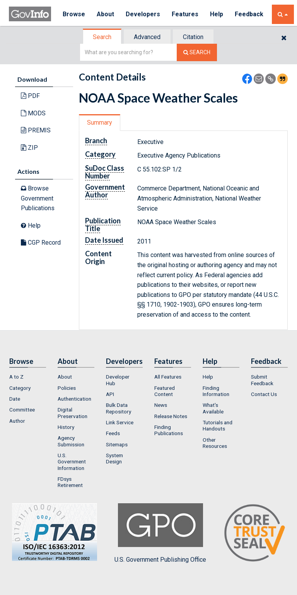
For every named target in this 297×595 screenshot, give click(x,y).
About (105, 14)
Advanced (147, 37)
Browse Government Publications (38, 198)
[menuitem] (27, 377)
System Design (114, 458)
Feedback (249, 14)
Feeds (113, 433)
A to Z (16, 377)
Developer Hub (118, 380)
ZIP (29, 147)
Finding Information (216, 391)
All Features (167, 377)
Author (17, 421)
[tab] (102, 37)
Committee (22, 409)
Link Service (119, 422)
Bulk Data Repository (118, 408)
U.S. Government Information (72, 461)
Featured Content (164, 391)
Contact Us (264, 394)
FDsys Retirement (70, 482)
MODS (33, 113)
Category (20, 388)
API (110, 394)
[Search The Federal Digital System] (197, 52)
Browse (74, 14)
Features (185, 14)
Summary (99, 122)
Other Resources (215, 443)
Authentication (74, 399)
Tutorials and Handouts (217, 425)
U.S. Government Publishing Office (160, 533)
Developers (143, 14)
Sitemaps (117, 444)
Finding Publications (168, 430)
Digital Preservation (72, 412)
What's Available (213, 408)
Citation (193, 37)
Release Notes (170, 416)
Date (14, 399)
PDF (30, 95)
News (160, 405)
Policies (67, 388)
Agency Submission (71, 441)
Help (216, 14)
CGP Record (41, 242)
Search (102, 37)
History (66, 427)
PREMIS (36, 130)
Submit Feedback (262, 380)
